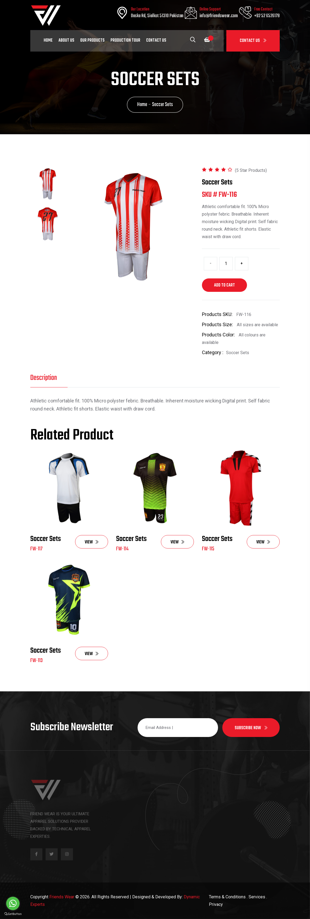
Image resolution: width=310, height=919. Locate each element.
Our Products (92, 40)
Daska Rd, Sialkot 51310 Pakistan (157, 16)
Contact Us (253, 40)
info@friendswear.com (219, 16)
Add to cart (224, 285)
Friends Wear (61, 896)
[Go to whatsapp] (13, 903)
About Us (66, 40)
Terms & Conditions (227, 896)
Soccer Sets (45, 539)
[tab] (47, 183)
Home (48, 40)
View (91, 542)
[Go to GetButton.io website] (12, 913)
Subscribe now (251, 728)
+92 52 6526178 (267, 16)
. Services (256, 896)
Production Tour (125, 40)
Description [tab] (43, 378)
